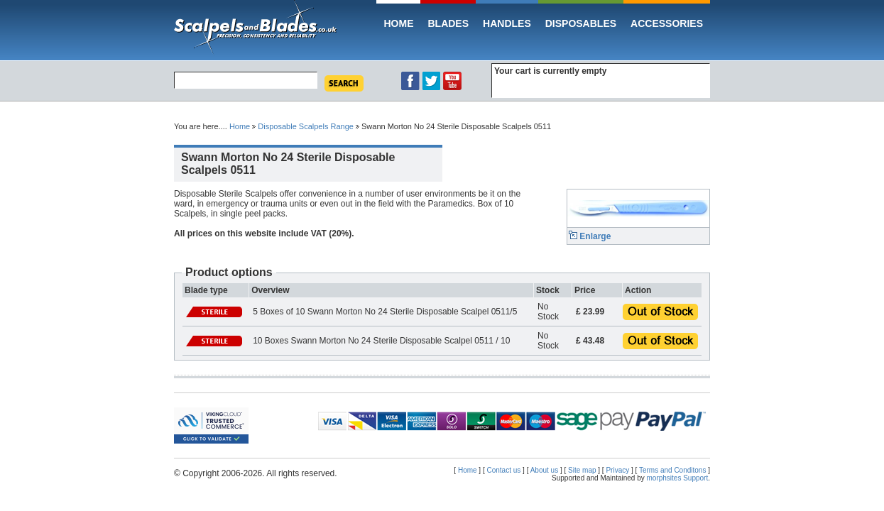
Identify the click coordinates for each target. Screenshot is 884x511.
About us (544, 470)
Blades (448, 23)
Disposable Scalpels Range (306, 126)
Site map (582, 470)
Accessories (667, 23)
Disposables (580, 23)
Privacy (617, 470)
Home (398, 23)
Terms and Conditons (673, 470)
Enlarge (590, 236)
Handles (507, 23)
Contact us (504, 470)
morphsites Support (678, 478)
